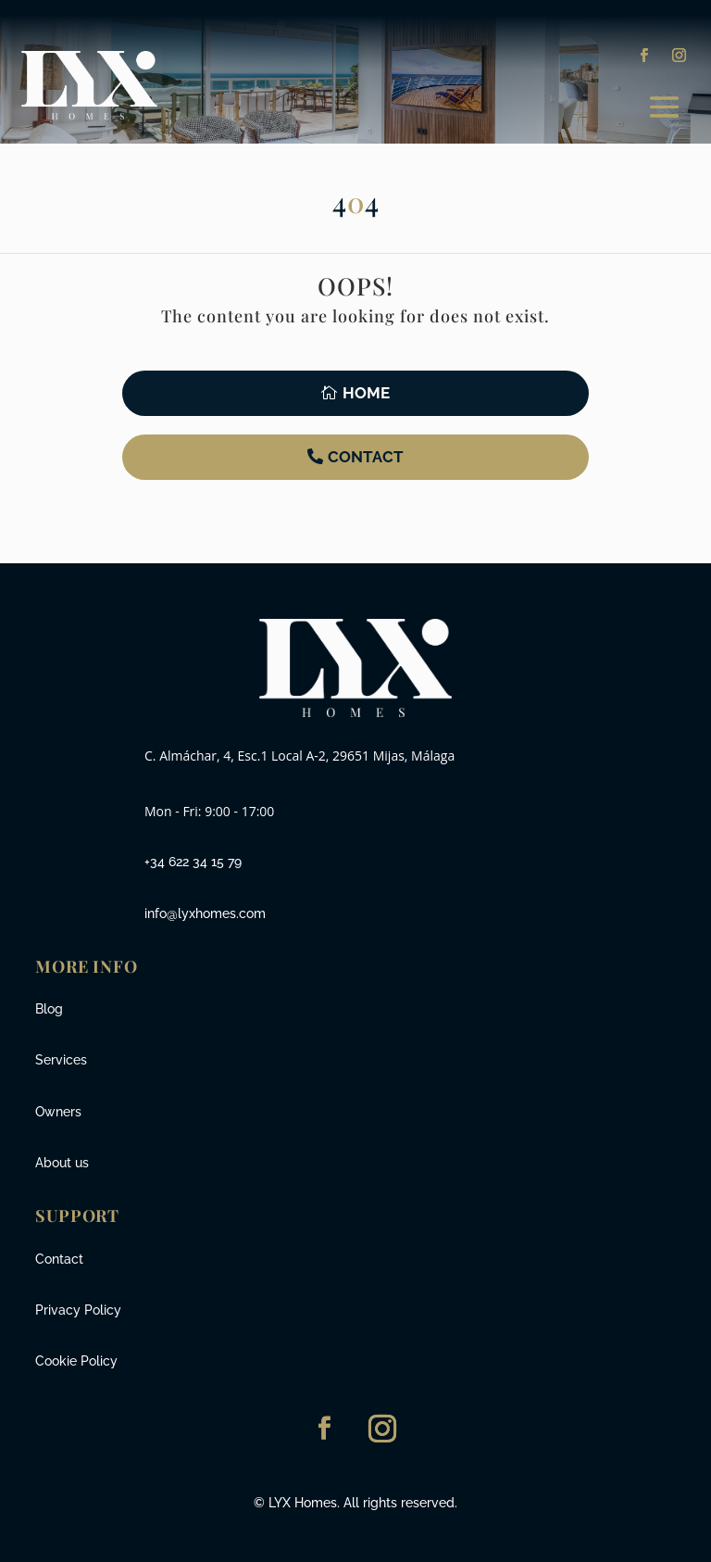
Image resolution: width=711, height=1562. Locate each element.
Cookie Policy (76, 1361)
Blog (49, 1008)
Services (61, 1059)
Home (366, 393)
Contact (366, 456)
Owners (58, 1111)
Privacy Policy (78, 1310)
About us (62, 1162)
